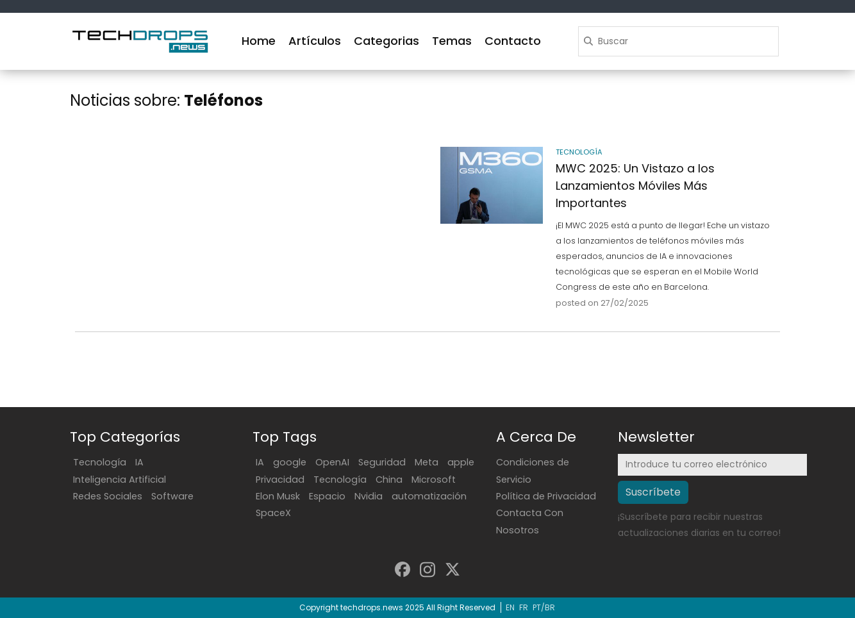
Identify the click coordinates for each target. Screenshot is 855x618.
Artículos (314, 41)
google (289, 462)
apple (460, 462)
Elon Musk (278, 496)
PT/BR (544, 607)
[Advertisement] (247, 194)
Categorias (386, 41)
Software (172, 496)
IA (139, 462)
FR (523, 607)
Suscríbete (653, 492)
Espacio (327, 496)
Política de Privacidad (546, 496)
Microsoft (433, 479)
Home (259, 41)
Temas (452, 41)
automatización (429, 496)
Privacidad (280, 479)
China (389, 479)
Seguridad (382, 462)
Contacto (513, 41)
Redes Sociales (107, 496)
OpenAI (332, 462)
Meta (426, 462)
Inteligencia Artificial (119, 479)
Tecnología (99, 462)
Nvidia (368, 496)
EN (510, 607)
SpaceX (273, 512)
